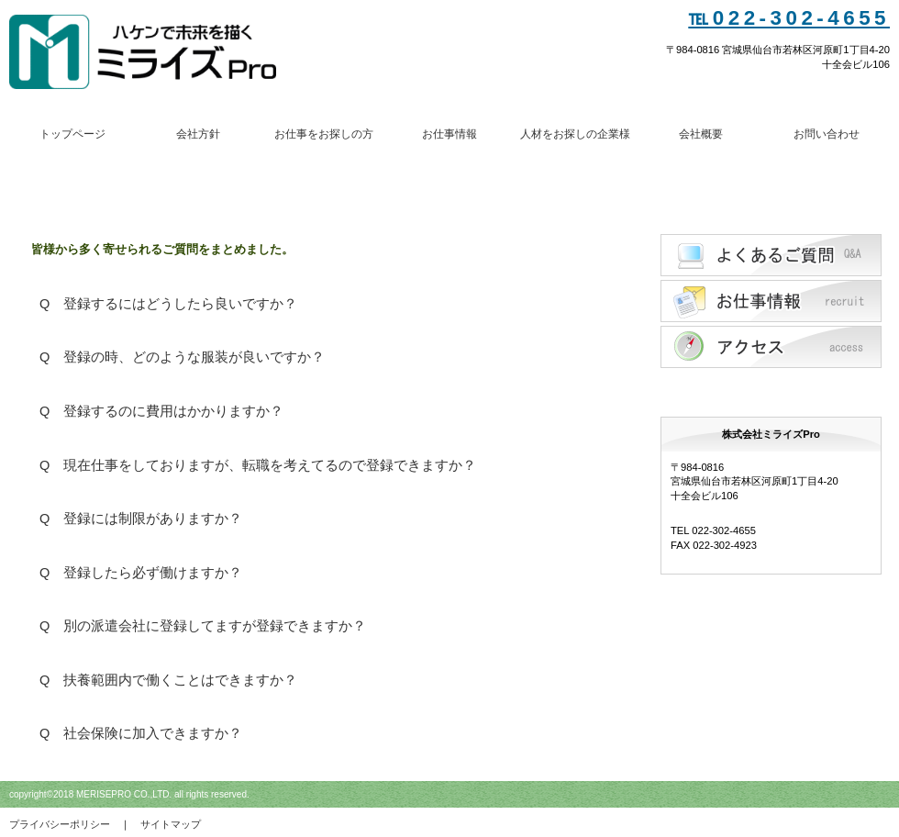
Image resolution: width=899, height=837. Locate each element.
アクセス (771, 347)
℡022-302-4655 (789, 17)
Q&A (771, 255)
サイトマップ (170, 824)
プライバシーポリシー (59, 824)
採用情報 (771, 301)
